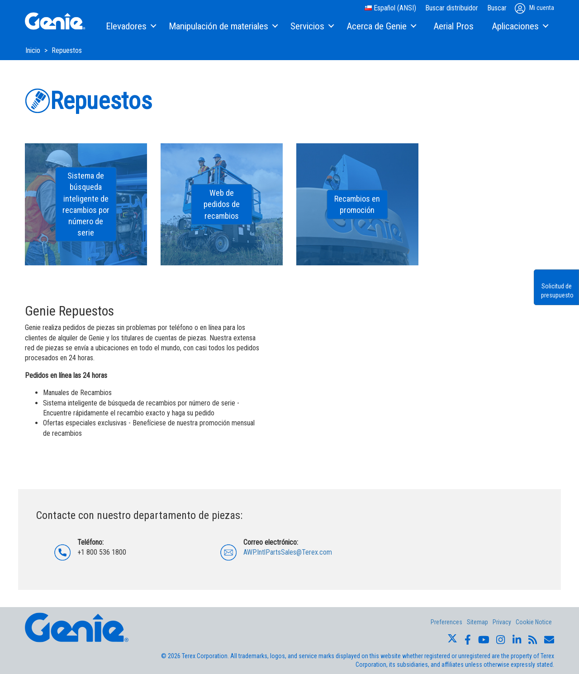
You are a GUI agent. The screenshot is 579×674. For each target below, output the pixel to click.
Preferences (446, 622)
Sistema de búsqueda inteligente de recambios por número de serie (85, 204)
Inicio (33, 50)
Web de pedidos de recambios (222, 204)
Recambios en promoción (357, 204)
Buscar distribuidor (451, 8)
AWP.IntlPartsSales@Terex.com (287, 552)
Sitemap (477, 622)
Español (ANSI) (390, 8)
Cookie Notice (534, 622)
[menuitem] (130, 26)
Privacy (502, 622)
